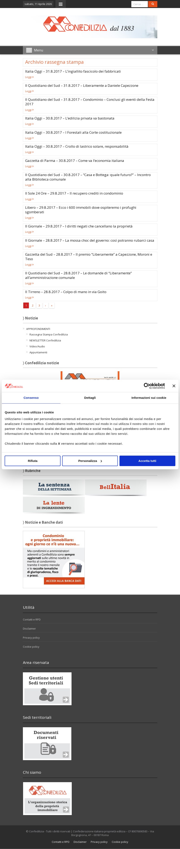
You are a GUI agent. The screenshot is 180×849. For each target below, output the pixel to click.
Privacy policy (31, 637)
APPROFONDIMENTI (38, 329)
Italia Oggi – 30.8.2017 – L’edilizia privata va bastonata (69, 118)
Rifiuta (33, 461)
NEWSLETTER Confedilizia (45, 340)
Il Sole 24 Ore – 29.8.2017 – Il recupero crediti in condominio (74, 193)
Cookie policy (31, 646)
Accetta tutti (147, 461)
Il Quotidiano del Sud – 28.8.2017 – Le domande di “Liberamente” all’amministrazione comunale (78, 275)
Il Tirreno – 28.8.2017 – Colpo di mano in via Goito (65, 291)
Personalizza (90, 461)
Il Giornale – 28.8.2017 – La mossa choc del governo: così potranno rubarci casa (89, 240)
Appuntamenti (38, 352)
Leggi (29, 77)
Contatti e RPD (32, 619)
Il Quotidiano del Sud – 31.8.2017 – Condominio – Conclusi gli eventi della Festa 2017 (89, 101)
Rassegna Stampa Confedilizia (48, 334)
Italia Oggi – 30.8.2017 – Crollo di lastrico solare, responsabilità (76, 146)
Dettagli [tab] (90, 397)
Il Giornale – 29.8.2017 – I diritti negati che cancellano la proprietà (79, 226)
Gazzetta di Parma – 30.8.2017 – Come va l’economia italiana (74, 160)
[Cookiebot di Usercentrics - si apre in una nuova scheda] (147, 386)
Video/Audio (37, 346)
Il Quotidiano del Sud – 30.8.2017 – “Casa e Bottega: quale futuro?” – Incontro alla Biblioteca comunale (88, 177)
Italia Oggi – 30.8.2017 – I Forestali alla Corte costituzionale (73, 132)
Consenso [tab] (31, 397)
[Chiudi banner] (173, 385)
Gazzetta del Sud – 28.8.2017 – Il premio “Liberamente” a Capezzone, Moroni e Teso (88, 256)
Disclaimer (29, 628)
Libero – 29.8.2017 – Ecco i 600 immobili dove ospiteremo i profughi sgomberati (80, 209)
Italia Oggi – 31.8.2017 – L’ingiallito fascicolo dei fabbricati (73, 71)
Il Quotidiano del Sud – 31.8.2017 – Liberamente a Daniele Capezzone (81, 85)
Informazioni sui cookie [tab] (149, 397)
